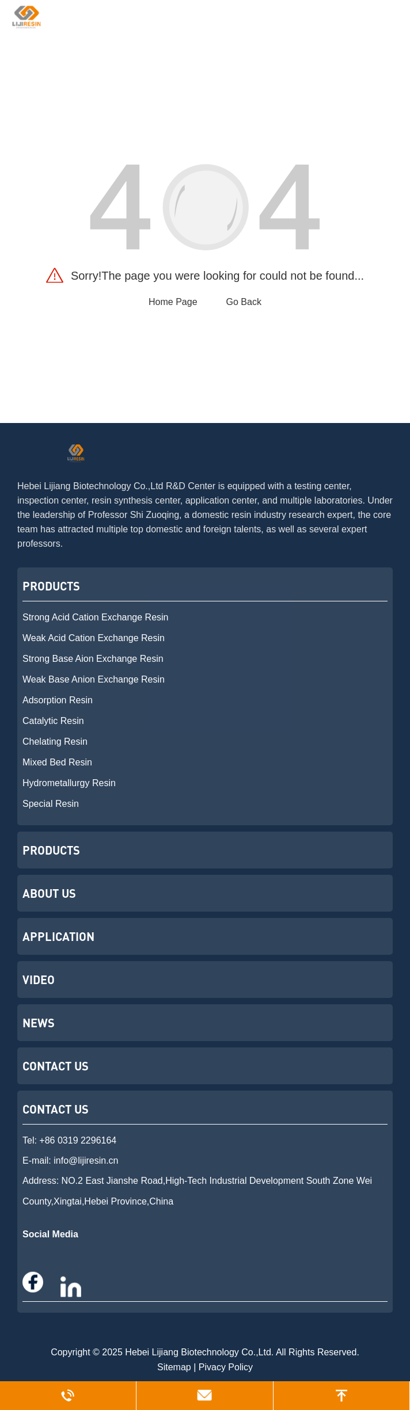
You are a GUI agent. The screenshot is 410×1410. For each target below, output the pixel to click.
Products (51, 586)
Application (58, 936)
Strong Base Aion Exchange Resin (93, 659)
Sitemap (174, 1367)
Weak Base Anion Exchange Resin (93, 679)
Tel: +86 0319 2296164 (69, 1140)
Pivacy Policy (226, 1367)
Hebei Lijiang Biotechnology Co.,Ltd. (199, 1352)
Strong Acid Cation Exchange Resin (95, 617)
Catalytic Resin (53, 721)
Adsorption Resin (57, 700)
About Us (49, 893)
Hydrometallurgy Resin (69, 783)
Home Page (173, 302)
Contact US (55, 1109)
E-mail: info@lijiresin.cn (70, 1160)
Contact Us (55, 1066)
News (38, 1023)
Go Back (243, 302)
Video (38, 979)
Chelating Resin (55, 741)
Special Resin (50, 804)
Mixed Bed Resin (57, 762)
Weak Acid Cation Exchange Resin (93, 638)
